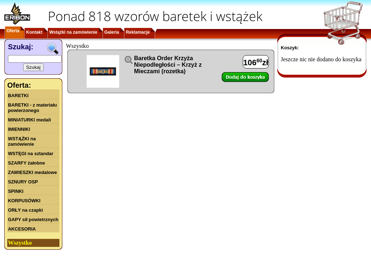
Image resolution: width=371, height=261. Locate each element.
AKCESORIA (22, 229)
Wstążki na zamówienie (73, 32)
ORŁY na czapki (25, 210)
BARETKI (18, 95)
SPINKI (16, 191)
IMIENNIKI (19, 129)
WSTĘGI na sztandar (30, 153)
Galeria (111, 32)
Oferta (13, 30)
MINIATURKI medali (29, 120)
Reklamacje (138, 32)
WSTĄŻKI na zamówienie (22, 141)
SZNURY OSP (23, 182)
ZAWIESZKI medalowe (32, 172)
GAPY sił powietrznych (33, 219)
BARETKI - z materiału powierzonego (32, 107)
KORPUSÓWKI (24, 200)
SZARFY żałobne (26, 163)
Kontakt (34, 32)
